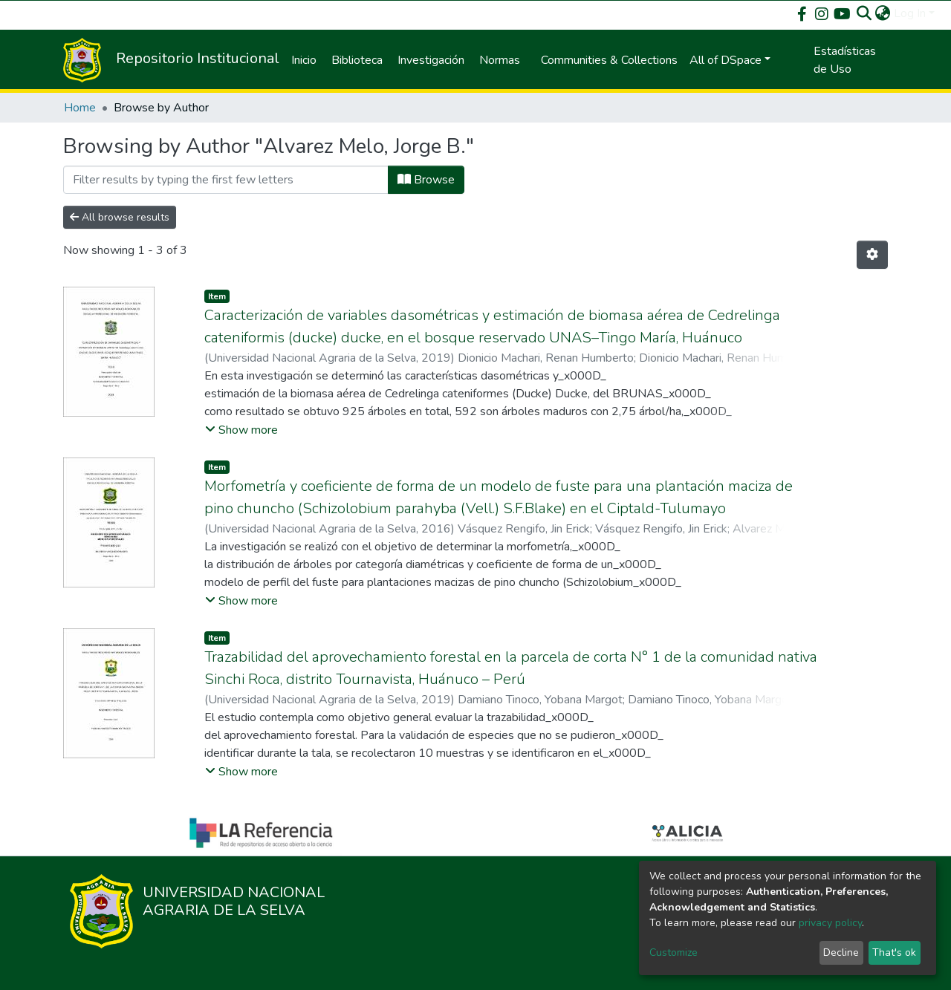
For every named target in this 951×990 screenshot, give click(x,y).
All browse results (119, 217)
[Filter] (226, 180)
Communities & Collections (609, 60)
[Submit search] (864, 13)
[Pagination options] (872, 255)
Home (80, 108)
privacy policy (830, 923)
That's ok (894, 952)
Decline (841, 952)
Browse (426, 180)
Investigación (430, 60)
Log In (910, 13)
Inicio (304, 60)
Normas (499, 60)
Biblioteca (357, 60)
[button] (883, 13)
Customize (673, 952)
